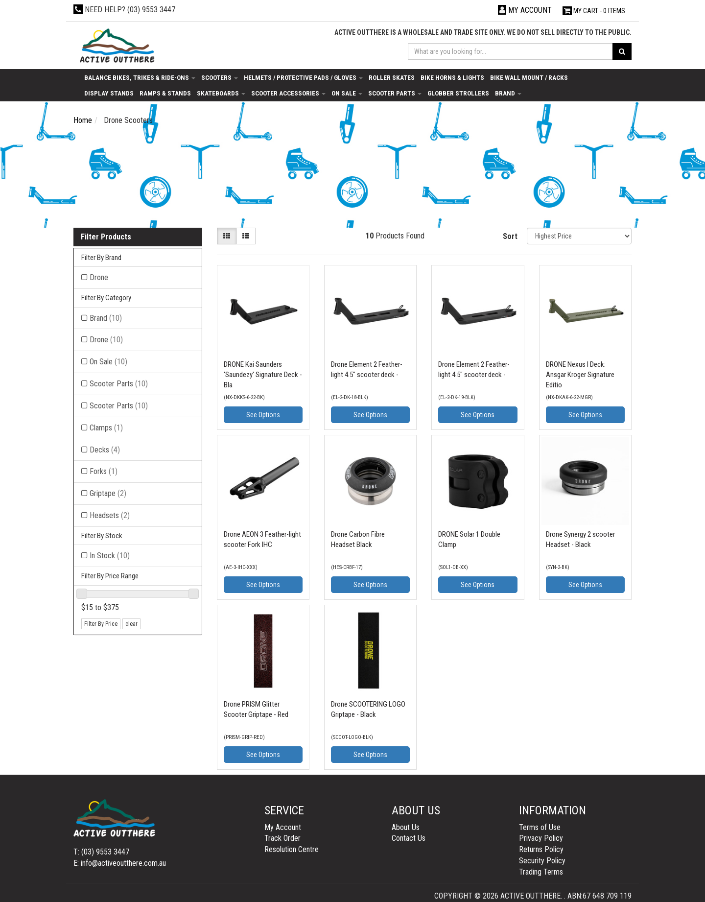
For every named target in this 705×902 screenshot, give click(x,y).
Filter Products (106, 237)
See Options (263, 415)
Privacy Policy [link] (541, 838)
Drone (106, 339)
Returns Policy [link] (541, 849)
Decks (105, 449)
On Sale (346, 93)
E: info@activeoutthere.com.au (119, 863)
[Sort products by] (579, 236)
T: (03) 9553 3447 (101, 851)
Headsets (110, 515)
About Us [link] (406, 827)
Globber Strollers (458, 93)
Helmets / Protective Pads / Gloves (303, 77)
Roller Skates (392, 77)
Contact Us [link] (408, 838)
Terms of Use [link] (540, 827)
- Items (594, 10)
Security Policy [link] (542, 860)
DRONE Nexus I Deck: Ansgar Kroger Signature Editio (580, 374)
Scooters (219, 77)
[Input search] (510, 51)
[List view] (246, 236)
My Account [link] (282, 827)
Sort (510, 236)
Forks (104, 471)
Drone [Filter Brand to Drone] (99, 277)
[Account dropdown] (525, 10)
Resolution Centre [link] (291, 849)
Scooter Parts (395, 93)
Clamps (106, 427)
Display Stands (109, 93)
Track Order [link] (282, 838)
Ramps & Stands (165, 93)
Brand (508, 93)
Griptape (108, 493)
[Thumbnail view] (226, 236)
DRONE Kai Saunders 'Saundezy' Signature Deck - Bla (263, 374)
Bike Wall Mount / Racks (529, 77)
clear (131, 623)
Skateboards (221, 93)
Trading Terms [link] (541, 872)
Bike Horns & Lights (452, 77)
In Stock (110, 555)
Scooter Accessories (288, 93)
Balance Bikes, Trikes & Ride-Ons (139, 77)
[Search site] (622, 51)
